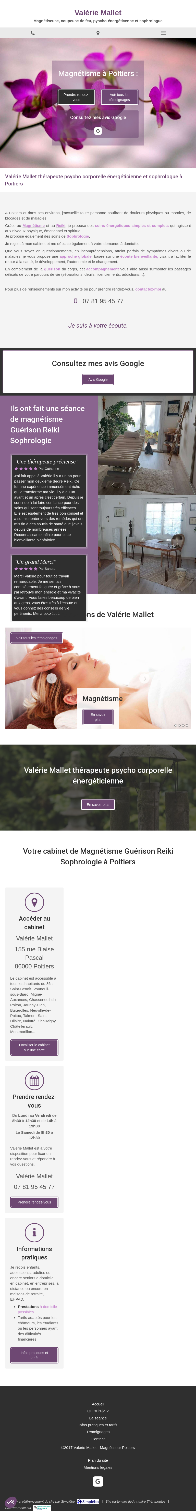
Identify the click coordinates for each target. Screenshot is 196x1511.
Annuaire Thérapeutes (148, 1501)
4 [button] (187, 725)
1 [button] (175, 725)
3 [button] (183, 725)
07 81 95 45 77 (103, 301)
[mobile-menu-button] (163, 33)
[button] (11, 1502)
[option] (98, 678)
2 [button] (179, 725)
